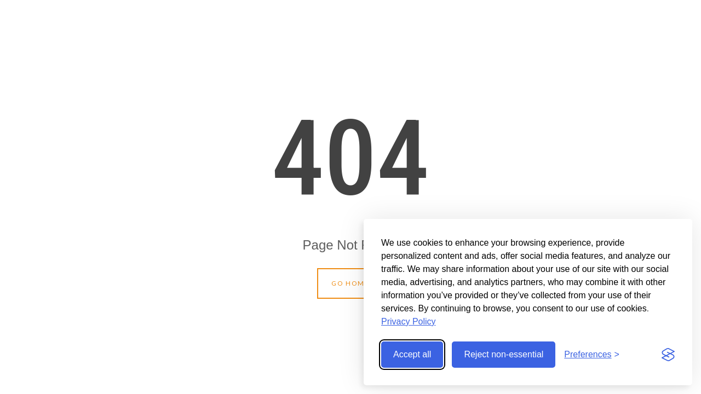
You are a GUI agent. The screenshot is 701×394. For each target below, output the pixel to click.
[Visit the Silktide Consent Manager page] (668, 354)
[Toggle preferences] (591, 354)
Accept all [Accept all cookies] (412, 354)
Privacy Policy (408, 321)
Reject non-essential (503, 354)
